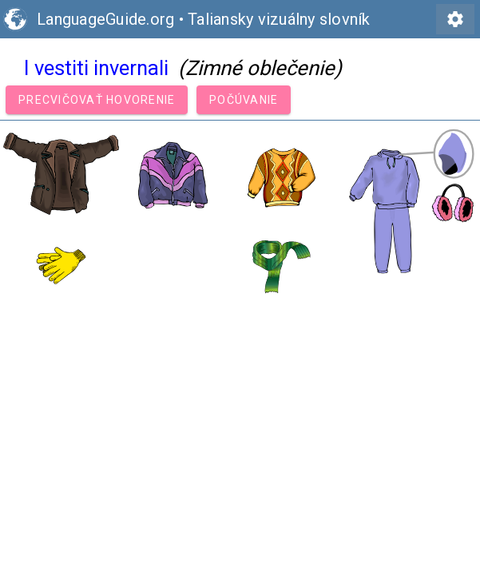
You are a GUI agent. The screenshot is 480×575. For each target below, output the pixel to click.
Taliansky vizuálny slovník (279, 19)
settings (455, 19)
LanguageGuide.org (105, 19)
